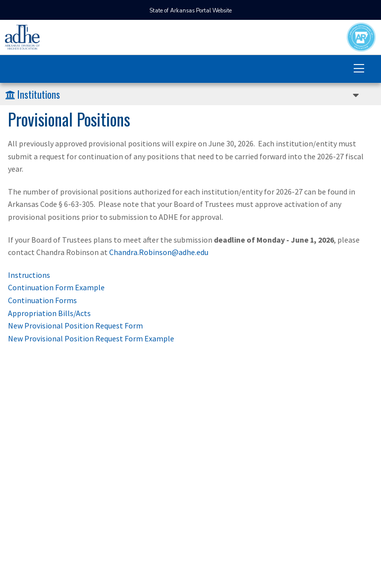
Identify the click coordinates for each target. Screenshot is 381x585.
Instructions (29, 275)
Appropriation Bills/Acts (49, 313)
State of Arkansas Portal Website (190, 10)
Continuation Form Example (56, 287)
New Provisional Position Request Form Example (91, 338)
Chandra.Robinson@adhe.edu (158, 252)
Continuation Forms (42, 300)
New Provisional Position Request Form (75, 325)
